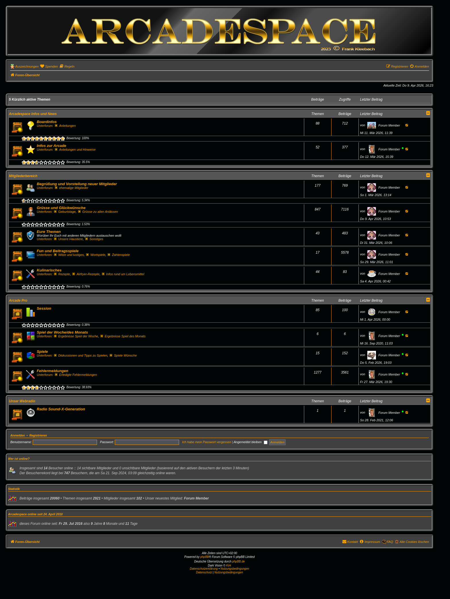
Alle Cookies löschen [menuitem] (414, 541)
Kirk (228, 565)
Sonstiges (94, 239)
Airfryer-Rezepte (86, 274)
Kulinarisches (49, 270)
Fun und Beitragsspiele (58, 251)
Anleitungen (65, 125)
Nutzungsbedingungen (234, 568)
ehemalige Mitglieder (71, 188)
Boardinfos (47, 122)
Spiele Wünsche (123, 355)
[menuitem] (49, 66)
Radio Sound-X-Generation (61, 409)
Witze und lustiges (69, 255)
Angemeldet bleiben (250, 442)
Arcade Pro (18, 300)
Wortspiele (95, 255)
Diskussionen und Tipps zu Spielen (80, 355)
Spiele (42, 351)
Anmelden (17, 435)
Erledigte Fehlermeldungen (76, 374)
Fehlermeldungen (52, 371)
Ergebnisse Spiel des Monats (123, 336)
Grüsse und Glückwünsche (61, 208)
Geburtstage (64, 211)
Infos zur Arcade (51, 145)
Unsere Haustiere (68, 239)
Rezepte (62, 274)
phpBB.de (238, 561)
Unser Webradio (22, 401)
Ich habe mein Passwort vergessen (206, 442)
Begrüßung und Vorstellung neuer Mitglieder (77, 184)
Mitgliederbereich (23, 176)
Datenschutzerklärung (204, 568)
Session (44, 308)
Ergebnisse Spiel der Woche (76, 336)
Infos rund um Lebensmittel (123, 274)
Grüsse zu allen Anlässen (98, 211)
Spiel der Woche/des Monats (62, 332)
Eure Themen (49, 231)
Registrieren (38, 435)
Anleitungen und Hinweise (75, 149)
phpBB (204, 556)
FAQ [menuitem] (390, 541)
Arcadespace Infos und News (33, 114)
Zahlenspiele (119, 255)
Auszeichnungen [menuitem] (26, 66)
